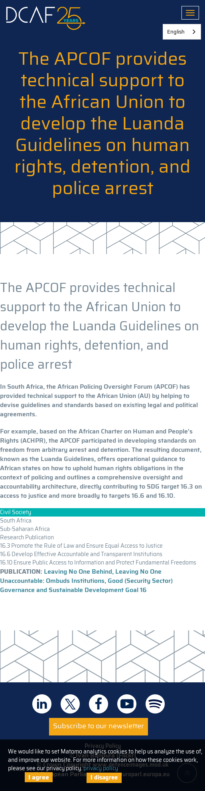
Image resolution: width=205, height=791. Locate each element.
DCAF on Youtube (126, 703)
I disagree (104, 777)
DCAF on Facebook (98, 703)
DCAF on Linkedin (41, 703)
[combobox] (182, 32)
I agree (38, 777)
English (176, 32)
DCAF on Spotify (155, 703)
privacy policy (100, 768)
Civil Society (15, 512)
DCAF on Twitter (70, 703)
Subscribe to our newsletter (98, 725)
